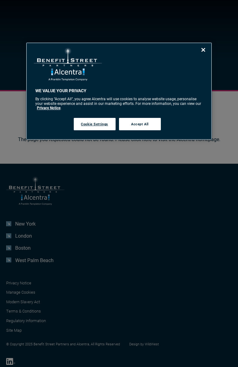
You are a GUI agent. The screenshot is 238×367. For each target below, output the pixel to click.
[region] (119, 91)
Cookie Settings (94, 124)
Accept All (140, 124)
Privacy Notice (48, 107)
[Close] (203, 50)
